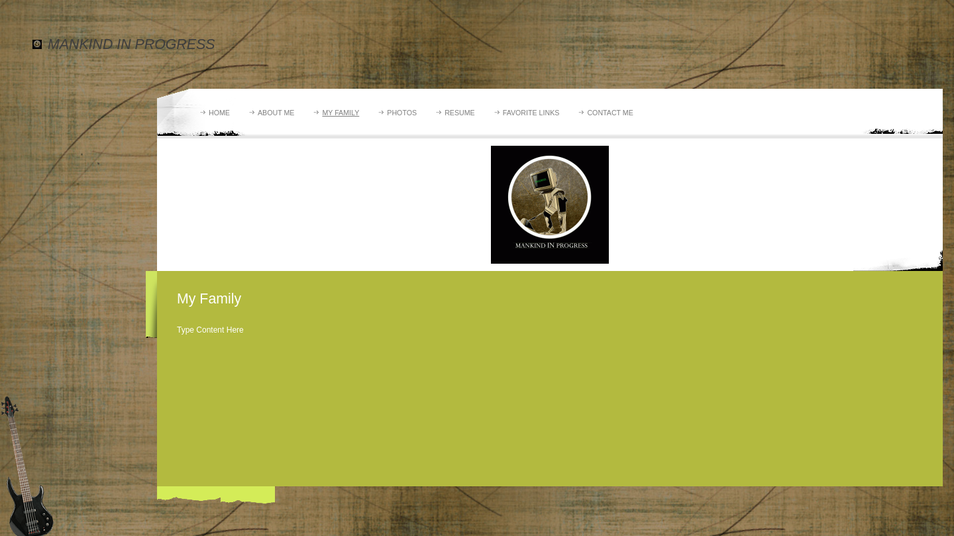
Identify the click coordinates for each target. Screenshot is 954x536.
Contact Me (610, 113)
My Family (340, 113)
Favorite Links (531, 113)
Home (219, 113)
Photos (402, 113)
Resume (460, 113)
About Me (276, 113)
